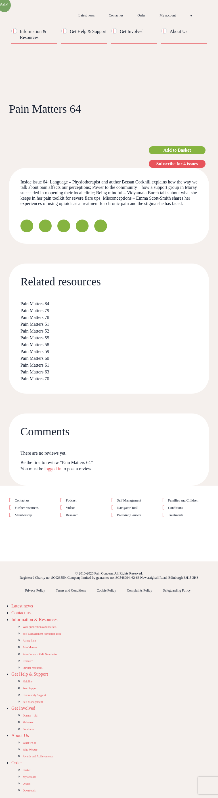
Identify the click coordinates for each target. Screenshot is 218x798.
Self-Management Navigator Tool (42, 633)
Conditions (175, 508)
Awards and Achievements (38, 756)
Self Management (129, 500)
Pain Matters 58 (34, 344)
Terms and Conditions (71, 590)
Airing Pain (29, 640)
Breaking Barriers (129, 515)
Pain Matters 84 (34, 303)
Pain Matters (30, 647)
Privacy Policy (35, 590)
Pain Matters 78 (34, 317)
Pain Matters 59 (34, 351)
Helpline (27, 681)
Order (141, 15)
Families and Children (183, 500)
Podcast (71, 500)
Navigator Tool (127, 508)
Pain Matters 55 (34, 337)
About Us (178, 31)
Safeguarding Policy (177, 590)
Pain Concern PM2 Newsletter (40, 654)
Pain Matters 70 (34, 378)
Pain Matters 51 (34, 324)
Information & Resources (34, 619)
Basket (26, 770)
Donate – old (30, 715)
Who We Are (30, 749)
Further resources (27, 508)
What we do (29, 742)
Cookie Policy (106, 590)
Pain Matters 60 (34, 358)
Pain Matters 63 (34, 371)
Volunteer (28, 722)
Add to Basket (177, 150)
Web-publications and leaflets (39, 626)
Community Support (34, 695)
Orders (26, 783)
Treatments (175, 515)
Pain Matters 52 (34, 331)
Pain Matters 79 (34, 310)
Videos (70, 508)
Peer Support (30, 688)
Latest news (86, 15)
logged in (52, 468)
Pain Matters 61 (34, 365)
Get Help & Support (88, 31)
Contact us (116, 15)
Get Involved (132, 31)
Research (72, 515)
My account (168, 15)
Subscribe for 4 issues (177, 163)
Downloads (29, 790)
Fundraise (28, 729)
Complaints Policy (139, 590)
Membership (23, 515)
